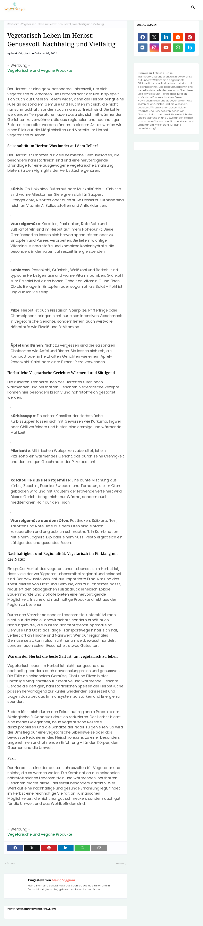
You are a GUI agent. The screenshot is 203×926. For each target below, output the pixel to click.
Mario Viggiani (20, 53)
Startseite (13, 24)
